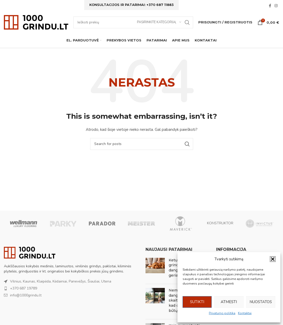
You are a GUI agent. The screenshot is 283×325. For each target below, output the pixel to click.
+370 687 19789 (23, 296)
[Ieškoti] (133, 27)
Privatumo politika (222, 313)
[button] (272, 259)
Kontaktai (245, 313)
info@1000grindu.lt (25, 303)
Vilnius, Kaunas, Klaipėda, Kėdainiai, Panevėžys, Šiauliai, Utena (60, 289)
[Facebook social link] (270, 7)
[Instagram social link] (276, 7)
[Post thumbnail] (155, 277)
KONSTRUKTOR (220, 231)
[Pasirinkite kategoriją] (159, 27)
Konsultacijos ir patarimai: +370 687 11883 (131, 6)
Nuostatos (261, 301)
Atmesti (229, 301)
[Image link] (29, 260)
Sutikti (197, 301)
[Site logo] (36, 27)
